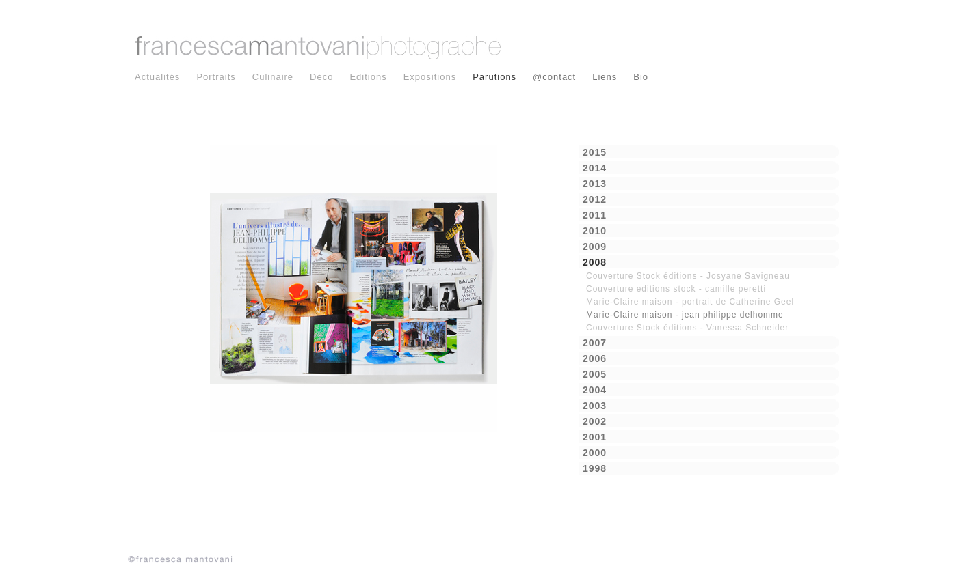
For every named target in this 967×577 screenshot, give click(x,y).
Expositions (429, 77)
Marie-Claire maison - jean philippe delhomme (685, 315)
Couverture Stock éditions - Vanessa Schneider (687, 328)
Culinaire (272, 77)
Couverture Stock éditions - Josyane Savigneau (688, 276)
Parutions (494, 77)
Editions (367, 77)
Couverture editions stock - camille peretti (676, 289)
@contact (554, 77)
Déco (321, 77)
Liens (604, 77)
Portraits (215, 77)
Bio (640, 77)
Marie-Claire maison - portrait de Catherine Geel (690, 302)
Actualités (157, 77)
